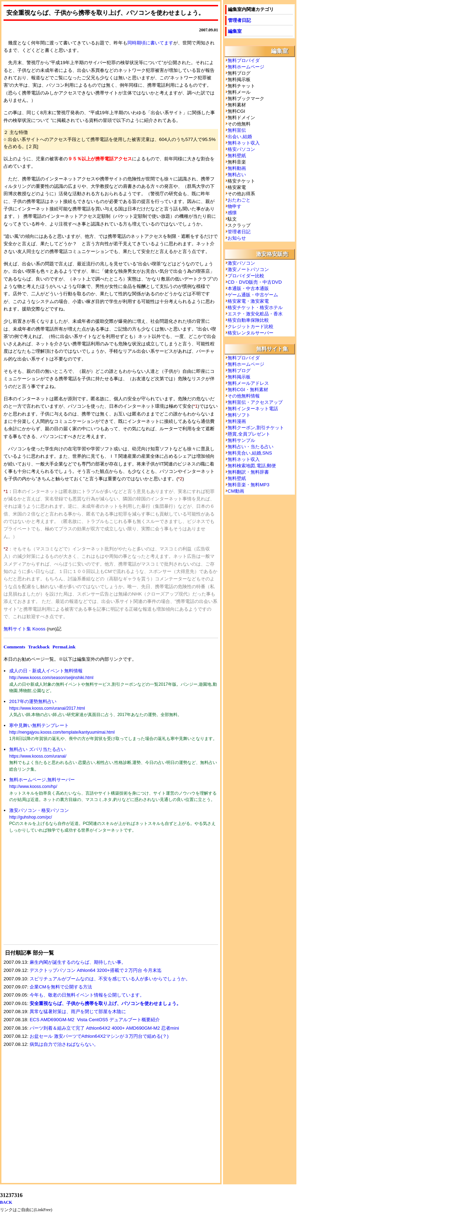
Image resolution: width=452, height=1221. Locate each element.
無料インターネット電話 (253, 408)
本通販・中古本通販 (248, 288)
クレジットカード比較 (250, 326)
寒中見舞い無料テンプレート (39, 725)
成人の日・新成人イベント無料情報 (46, 670)
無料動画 (237, 168)
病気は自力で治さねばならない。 (64, 1044)
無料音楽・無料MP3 (248, 484)
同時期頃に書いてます (150, 42)
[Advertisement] (56, 893)
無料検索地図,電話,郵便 (252, 465)
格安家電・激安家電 (248, 301)
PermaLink (64, 646)
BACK (6, 1202)
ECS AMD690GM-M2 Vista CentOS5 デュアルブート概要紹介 (95, 1019)
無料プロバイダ (244, 60)
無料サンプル (241, 440)
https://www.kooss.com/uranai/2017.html (47, 708)
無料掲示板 (239, 377)
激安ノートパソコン (248, 269)
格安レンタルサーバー (250, 332)
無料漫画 (237, 421)
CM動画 (236, 491)
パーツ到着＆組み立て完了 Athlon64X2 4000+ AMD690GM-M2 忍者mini (104, 1028)
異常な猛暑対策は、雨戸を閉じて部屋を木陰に (78, 1011)
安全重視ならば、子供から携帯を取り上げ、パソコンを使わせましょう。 (105, 1003)
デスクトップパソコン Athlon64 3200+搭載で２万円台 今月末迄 (96, 970)
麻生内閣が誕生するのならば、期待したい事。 (78, 962)
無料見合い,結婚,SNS (250, 453)
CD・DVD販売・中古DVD (255, 282)
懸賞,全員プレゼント (249, 434)
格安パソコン (241, 149)
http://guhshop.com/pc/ (30, 817)
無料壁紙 (237, 155)
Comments (14, 646)
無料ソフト (239, 415)
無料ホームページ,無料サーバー (42, 779)
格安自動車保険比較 (248, 320)
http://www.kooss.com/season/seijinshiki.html (51, 677)
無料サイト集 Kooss (25, 628)
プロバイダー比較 (246, 275)
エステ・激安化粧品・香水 (255, 313)
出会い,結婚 (240, 136)
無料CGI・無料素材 (248, 389)
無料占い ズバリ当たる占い (37, 749)
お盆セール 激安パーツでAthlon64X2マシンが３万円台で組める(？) (99, 1036)
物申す (234, 206)
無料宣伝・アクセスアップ (255, 402)
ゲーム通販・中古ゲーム (253, 294)
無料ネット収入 (244, 143)
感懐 (232, 212)
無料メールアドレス (248, 383)
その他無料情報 (244, 396)
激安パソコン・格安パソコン (39, 810)
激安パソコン (241, 263)
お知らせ (237, 238)
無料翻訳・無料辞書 (248, 472)
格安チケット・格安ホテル (255, 307)
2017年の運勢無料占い (32, 701)
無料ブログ (239, 370)
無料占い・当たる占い (250, 446)
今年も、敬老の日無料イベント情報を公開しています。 (87, 995)
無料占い (237, 174)
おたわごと (239, 200)
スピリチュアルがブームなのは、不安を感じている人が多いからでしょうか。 (110, 978)
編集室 (235, 31)
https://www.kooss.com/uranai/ (37, 756)
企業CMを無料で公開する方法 (61, 986)
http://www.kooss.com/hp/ (33, 786)
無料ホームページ (246, 66)
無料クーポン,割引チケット (256, 427)
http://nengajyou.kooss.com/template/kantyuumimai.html (62, 732)
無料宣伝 (237, 130)
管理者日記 (239, 20)
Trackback (38, 646)
